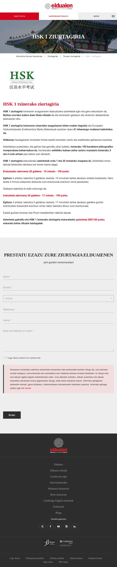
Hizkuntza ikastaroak (58, 488)
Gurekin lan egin (58, 476)
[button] (97, 16)
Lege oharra (15, 558)
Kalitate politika (57, 558)
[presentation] (26, 402)
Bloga (58, 512)
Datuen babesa (76, 558)
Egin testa (19, 16)
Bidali (12, 415)
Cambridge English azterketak (59, 500)
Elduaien (58, 464)
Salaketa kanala (95, 558)
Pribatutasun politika (35, 558)
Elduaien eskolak (58, 470)
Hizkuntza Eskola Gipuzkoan (29, 56)
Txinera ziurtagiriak (71, 56)
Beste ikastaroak (58, 494)
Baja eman (48, 562)
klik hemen (26, 388)
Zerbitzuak (58, 506)
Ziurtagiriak (53, 56)
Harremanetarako (58, 16)
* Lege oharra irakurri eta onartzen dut (23, 358)
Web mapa (63, 562)
